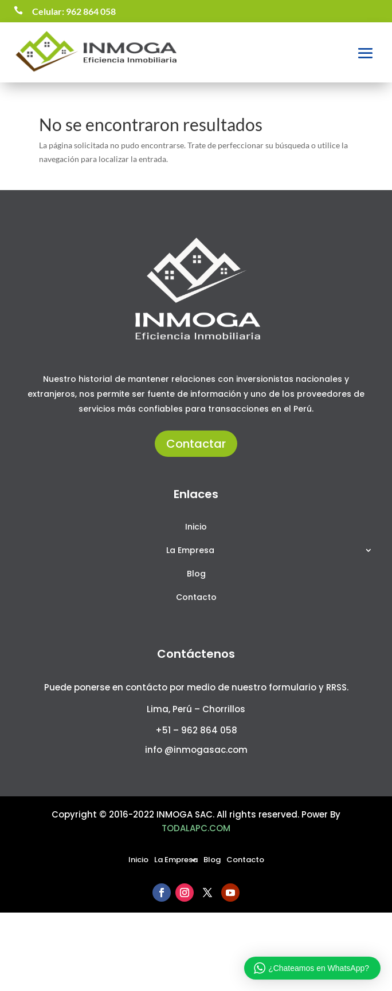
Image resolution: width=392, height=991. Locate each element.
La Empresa (190, 551)
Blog (196, 574)
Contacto (196, 598)
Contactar (196, 444)
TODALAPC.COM (196, 828)
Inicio (196, 527)
